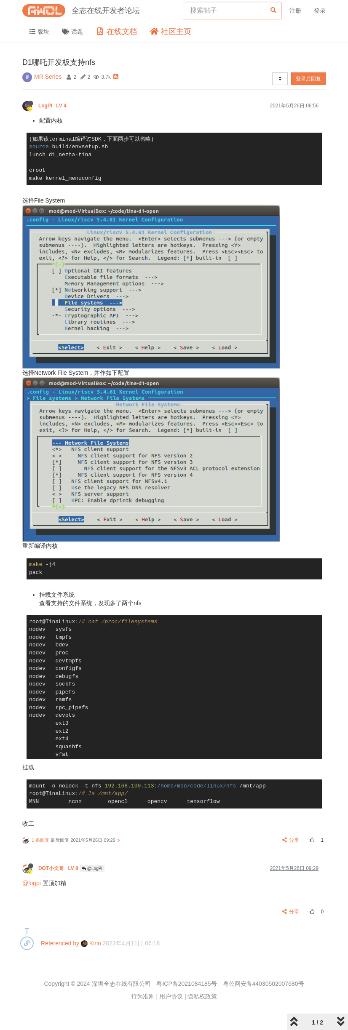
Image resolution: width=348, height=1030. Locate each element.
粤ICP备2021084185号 (186, 983)
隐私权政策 (202, 996)
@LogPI (92, 868)
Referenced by (60, 943)
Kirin (91, 943)
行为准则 (143, 996)
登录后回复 (308, 79)
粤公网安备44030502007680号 (263, 983)
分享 (290, 840)
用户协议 (171, 996)
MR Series (48, 76)
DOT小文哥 (59, 868)
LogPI (53, 106)
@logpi (31, 883)
